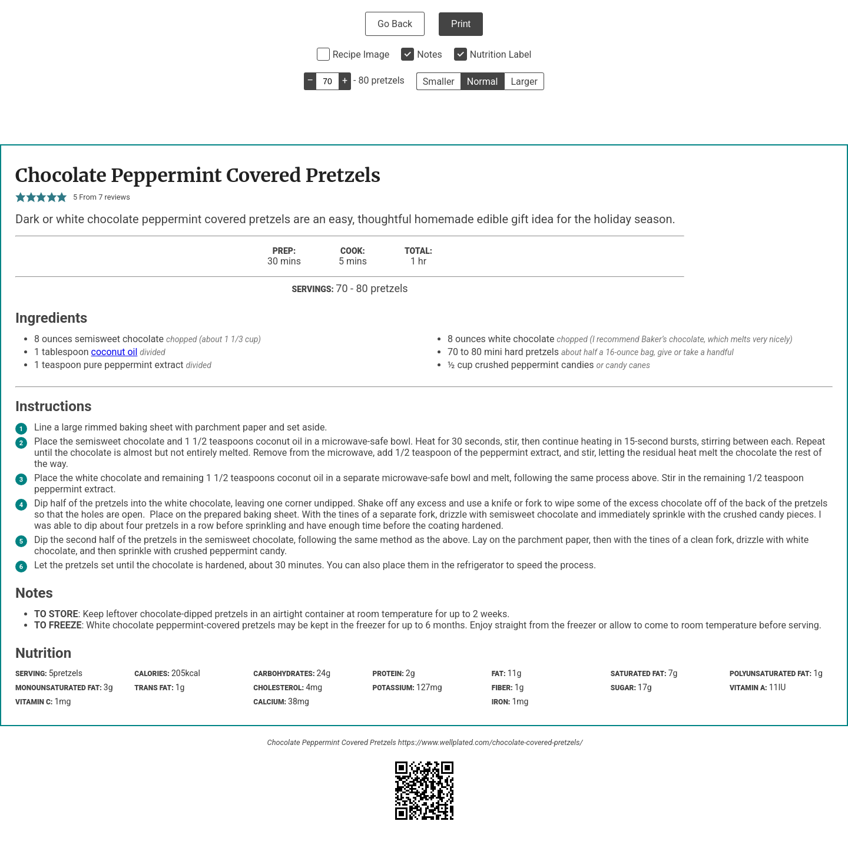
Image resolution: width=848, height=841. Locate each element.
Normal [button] (482, 81)
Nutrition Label (501, 54)
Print (461, 24)
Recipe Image (361, 54)
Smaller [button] (439, 81)
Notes (429, 54)
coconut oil (114, 351)
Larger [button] (524, 81)
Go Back (394, 23)
